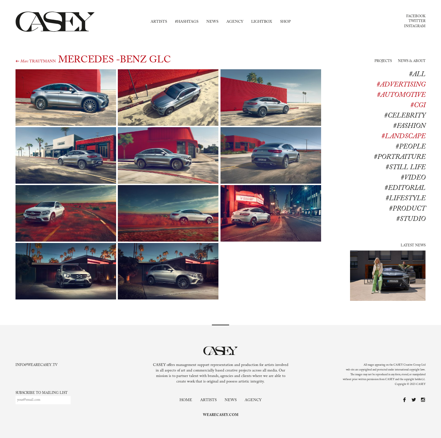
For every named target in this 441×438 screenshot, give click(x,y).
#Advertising (401, 84)
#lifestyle (405, 198)
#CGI (417, 105)
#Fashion (409, 126)
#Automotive (401, 95)
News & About (411, 61)
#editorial (404, 188)
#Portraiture (399, 157)
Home (186, 400)
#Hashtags (186, 22)
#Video (413, 177)
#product (407, 208)
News (212, 22)
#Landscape (403, 136)
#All (417, 74)
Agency (234, 22)
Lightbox (261, 22)
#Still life (405, 167)
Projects (383, 61)
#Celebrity (404, 115)
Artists (159, 22)
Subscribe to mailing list (42, 393)
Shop (285, 22)
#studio (410, 219)
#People (410, 146)
